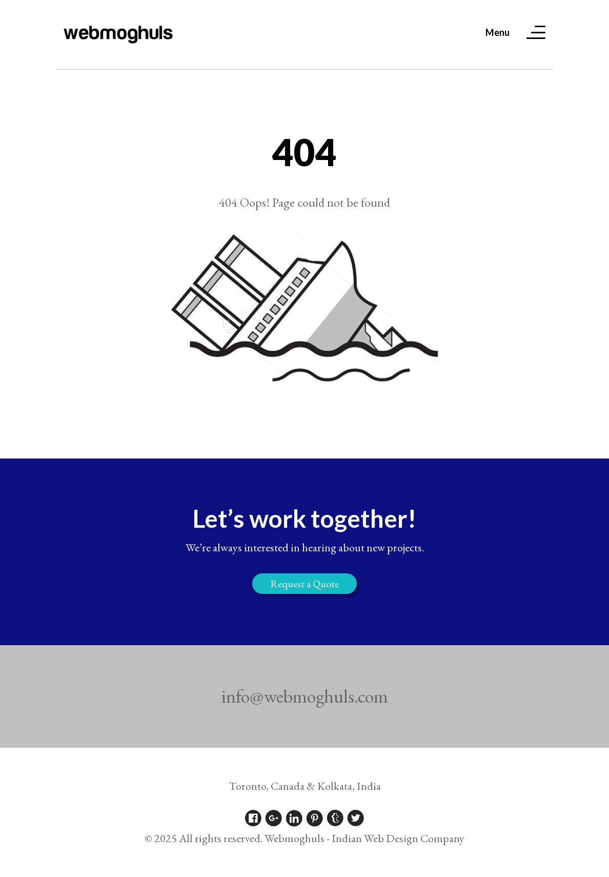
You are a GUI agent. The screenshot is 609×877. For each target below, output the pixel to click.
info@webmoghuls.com (304, 696)
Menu (497, 32)
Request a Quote (304, 583)
